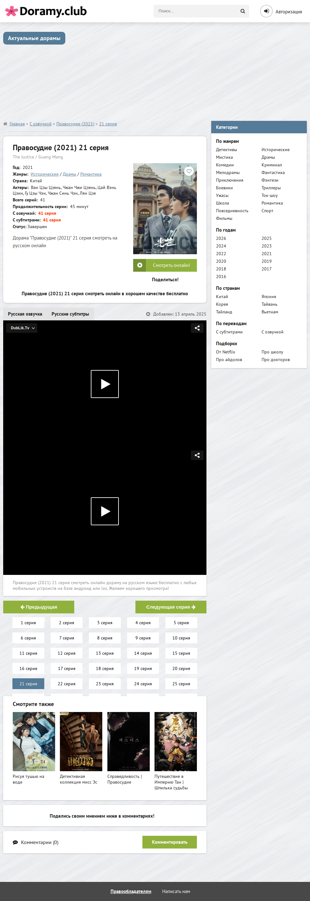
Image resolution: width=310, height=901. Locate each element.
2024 (221, 246)
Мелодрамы (228, 172)
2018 (221, 269)
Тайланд (224, 312)
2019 (267, 261)
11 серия (28, 653)
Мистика (224, 157)
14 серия (143, 653)
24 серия (143, 684)
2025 (267, 238)
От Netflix (225, 352)
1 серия (28, 622)
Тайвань (270, 304)
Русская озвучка (25, 314)
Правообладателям (131, 891)
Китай (222, 296)
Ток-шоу (270, 195)
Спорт (267, 210)
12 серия (67, 653)
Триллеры (271, 188)
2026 (221, 238)
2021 (267, 253)
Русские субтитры (70, 314)
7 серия (66, 638)
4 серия (143, 622)
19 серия (143, 668)
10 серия (181, 638)
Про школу (272, 352)
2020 (221, 261)
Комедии (225, 165)
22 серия (67, 684)
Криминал (272, 165)
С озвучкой (273, 332)
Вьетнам (270, 312)
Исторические (45, 174)
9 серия (143, 638)
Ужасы (222, 195)
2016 (221, 276)
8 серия (104, 638)
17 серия (67, 668)
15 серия (181, 653)
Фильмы (224, 218)
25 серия (181, 684)
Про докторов (276, 359)
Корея (222, 304)
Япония (269, 296)
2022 (221, 253)
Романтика (91, 174)
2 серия (66, 622)
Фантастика (273, 172)
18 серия (105, 668)
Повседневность (232, 210)
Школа (222, 203)
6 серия (28, 638)
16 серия (28, 668)
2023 (267, 246)
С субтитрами (229, 332)
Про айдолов (229, 359)
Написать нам (176, 891)
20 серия (181, 668)
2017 (267, 269)
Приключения (229, 180)
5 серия (181, 622)
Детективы (226, 149)
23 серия (105, 684)
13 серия (105, 653)
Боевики (224, 188)
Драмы (69, 174)
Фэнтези (270, 180)
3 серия (104, 622)
